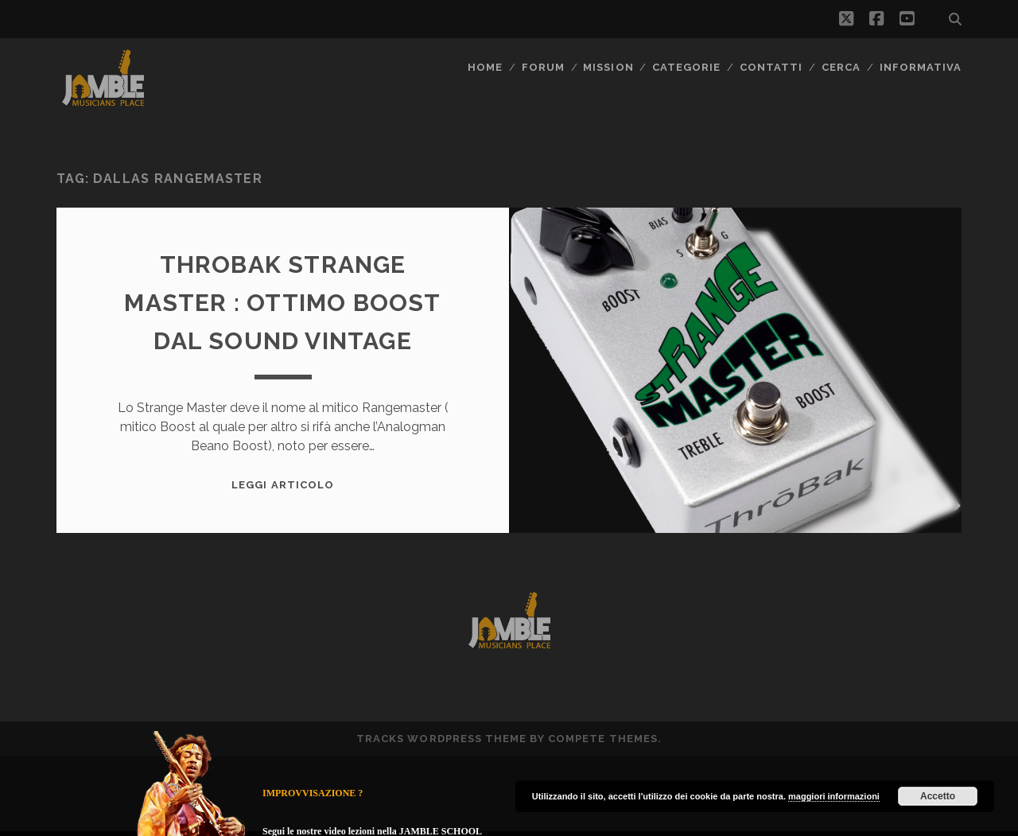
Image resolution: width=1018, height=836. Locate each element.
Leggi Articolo (282, 485)
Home (485, 67)
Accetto (937, 796)
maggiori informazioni (834, 796)
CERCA (841, 67)
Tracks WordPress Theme (441, 739)
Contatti (771, 67)
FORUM (543, 67)
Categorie (686, 67)
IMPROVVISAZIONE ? (312, 793)
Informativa (921, 67)
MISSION (608, 67)
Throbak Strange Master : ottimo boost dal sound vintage (282, 303)
